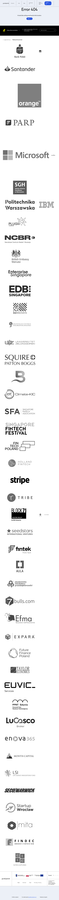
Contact (24, 882)
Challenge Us (31, 3)
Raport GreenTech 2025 (40, 3)
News (24, 3)
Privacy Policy (37, 882)
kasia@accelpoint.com (32, 897)
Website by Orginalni (43, 897)
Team (30, 882)
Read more (32, 31)
